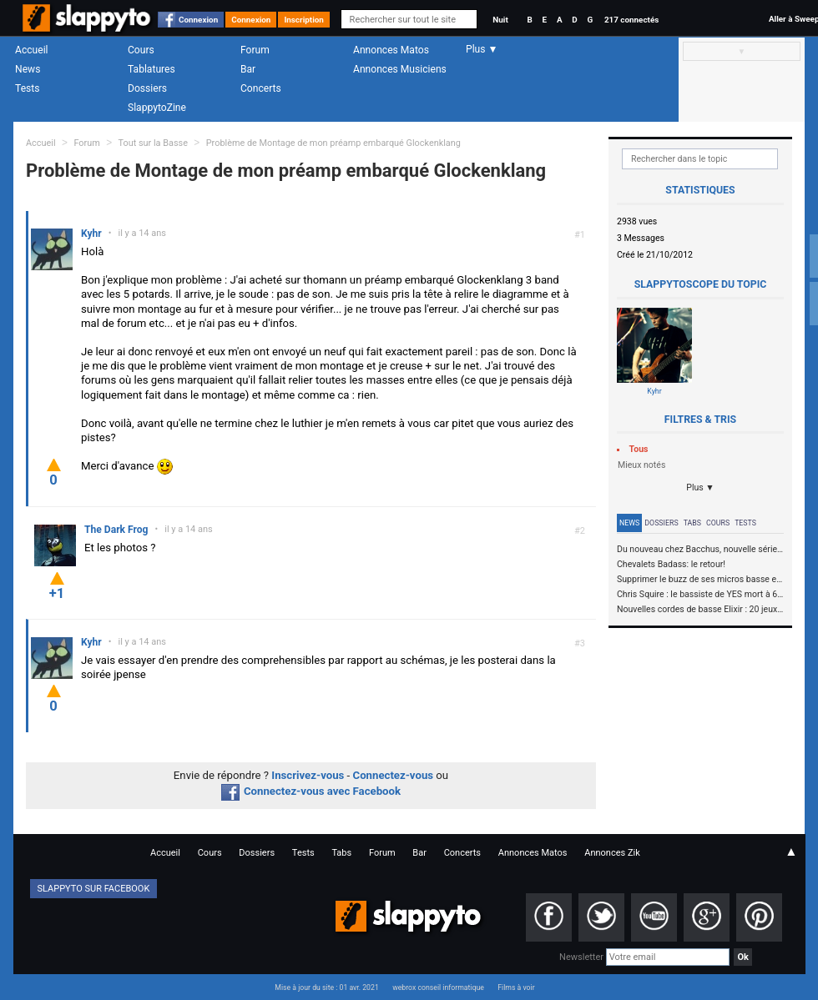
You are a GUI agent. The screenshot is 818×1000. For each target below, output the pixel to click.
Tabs (692, 523)
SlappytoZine (157, 107)
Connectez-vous (393, 775)
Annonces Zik (612, 852)
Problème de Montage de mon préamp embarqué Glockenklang (333, 143)
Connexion (198, 19)
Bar (247, 69)
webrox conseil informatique (438, 987)
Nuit (499, 19)
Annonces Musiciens (400, 69)
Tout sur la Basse (153, 143)
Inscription (304, 19)
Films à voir (515, 987)
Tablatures (151, 69)
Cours (141, 50)
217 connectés (631, 19)
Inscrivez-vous (307, 775)
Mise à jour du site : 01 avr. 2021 (326, 987)
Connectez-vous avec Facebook (311, 791)
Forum (255, 50)
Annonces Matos (391, 50)
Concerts (260, 88)
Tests (27, 88)
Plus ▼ (700, 487)
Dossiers (147, 88)
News (27, 69)
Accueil (31, 50)
